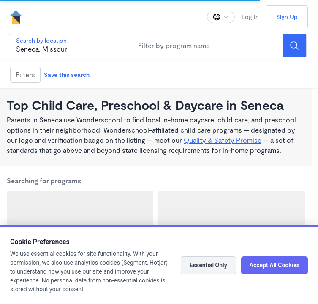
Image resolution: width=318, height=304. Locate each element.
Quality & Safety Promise (222, 140)
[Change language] (221, 17)
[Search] (294, 45)
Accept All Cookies (274, 265)
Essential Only (208, 265)
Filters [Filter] (25, 75)
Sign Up (286, 16)
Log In (250, 16)
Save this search (67, 74)
